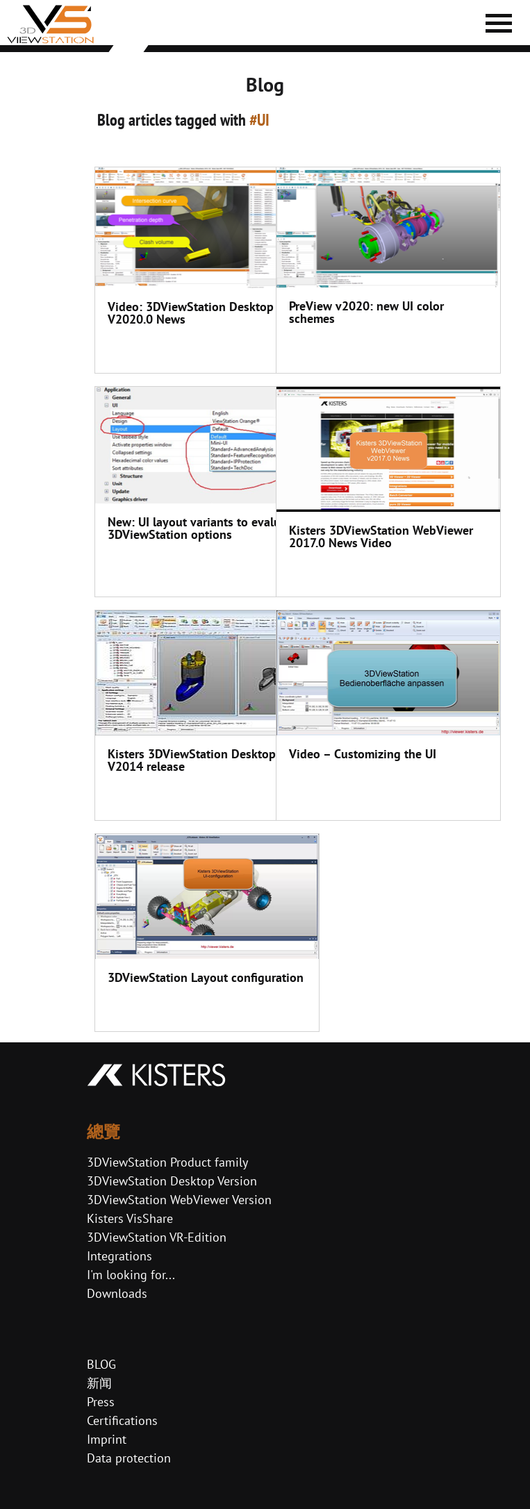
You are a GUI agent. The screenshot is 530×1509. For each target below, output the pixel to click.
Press (101, 1402)
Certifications (122, 1420)
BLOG (101, 1364)
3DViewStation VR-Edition (156, 1237)
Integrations (119, 1256)
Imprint (106, 1439)
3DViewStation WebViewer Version (179, 1200)
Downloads (117, 1293)
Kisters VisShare (130, 1218)
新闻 (99, 1383)
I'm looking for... (131, 1275)
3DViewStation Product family (167, 1162)
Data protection (129, 1458)
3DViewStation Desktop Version (172, 1181)
